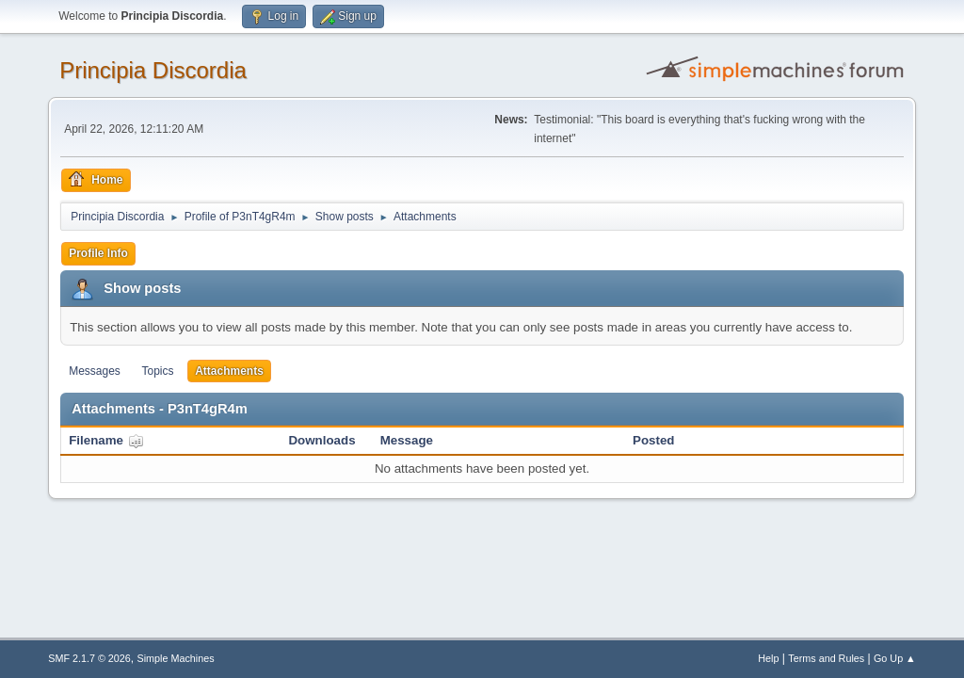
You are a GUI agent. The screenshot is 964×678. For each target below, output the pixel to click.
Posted (653, 440)
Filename (106, 440)
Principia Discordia (153, 70)
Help (768, 658)
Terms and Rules (826, 658)
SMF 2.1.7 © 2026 (89, 658)
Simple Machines (176, 658)
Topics (158, 371)
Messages (94, 371)
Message (406, 440)
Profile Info (98, 253)
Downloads (321, 440)
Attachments (229, 371)
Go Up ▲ (895, 658)
